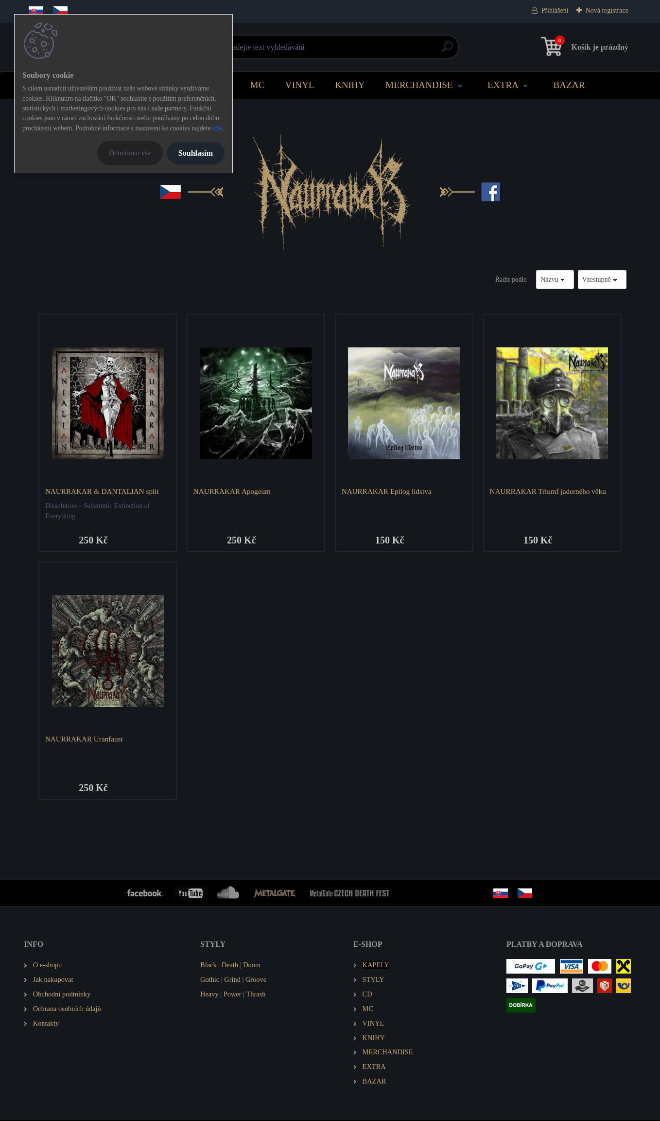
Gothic (209, 980)
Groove (255, 980)
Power (233, 995)
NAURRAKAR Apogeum (232, 491)
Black (208, 966)
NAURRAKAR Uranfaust (84, 739)
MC (257, 85)
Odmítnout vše (130, 153)
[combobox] (555, 279)
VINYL (299, 85)
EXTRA (503, 85)
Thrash (256, 995)
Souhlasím (195, 153)
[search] (447, 50)
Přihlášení (555, 10)
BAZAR (569, 85)
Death (230, 966)
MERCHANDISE (419, 85)
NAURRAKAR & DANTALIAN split (102, 491)
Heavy (209, 995)
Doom (252, 966)
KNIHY (350, 85)
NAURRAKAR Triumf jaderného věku (548, 491)
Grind (232, 980)
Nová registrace (607, 10)
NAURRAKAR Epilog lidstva (387, 491)
